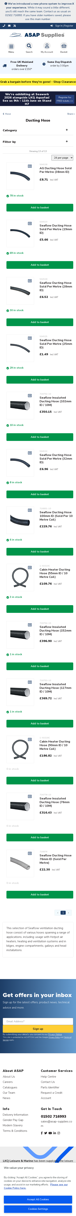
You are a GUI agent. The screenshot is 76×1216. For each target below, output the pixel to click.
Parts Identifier (50, 1087)
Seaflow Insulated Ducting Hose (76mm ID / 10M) (55, 802)
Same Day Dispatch (59, 63)
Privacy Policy (54, 1037)
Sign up (38, 1029)
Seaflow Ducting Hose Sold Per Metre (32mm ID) (56, 458)
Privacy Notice (55, 1034)
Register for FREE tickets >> (65, 99)
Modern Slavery (13, 1125)
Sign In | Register (61, 25)
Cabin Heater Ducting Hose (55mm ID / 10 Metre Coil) (55, 573)
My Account (47, 47)
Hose (8, 113)
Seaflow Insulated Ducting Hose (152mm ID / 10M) (55, 630)
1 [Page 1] (63, 912)
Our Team (9, 1093)
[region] (38, 1189)
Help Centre (48, 1076)
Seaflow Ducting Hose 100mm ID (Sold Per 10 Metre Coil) (56, 516)
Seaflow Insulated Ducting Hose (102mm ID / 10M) (55, 401)
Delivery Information (15, 1115)
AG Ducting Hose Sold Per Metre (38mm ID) (56, 170)
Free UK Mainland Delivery (21, 65)
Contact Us (48, 1082)
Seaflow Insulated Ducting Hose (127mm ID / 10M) (55, 688)
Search (29, 47)
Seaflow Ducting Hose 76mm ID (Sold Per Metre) (56, 859)
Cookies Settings (38, 1209)
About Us (9, 1076)
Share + (71, 113)
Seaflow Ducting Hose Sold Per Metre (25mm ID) (56, 344)
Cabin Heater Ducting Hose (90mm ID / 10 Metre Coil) (55, 745)
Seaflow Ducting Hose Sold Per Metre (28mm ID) (56, 286)
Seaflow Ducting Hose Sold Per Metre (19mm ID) (56, 229)
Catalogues (10, 1087)
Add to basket (40, 207)
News (6, 1098)
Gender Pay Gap (13, 1120)
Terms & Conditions (15, 1131)
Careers (8, 1082)
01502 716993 (53, 1116)
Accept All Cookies (38, 1199)
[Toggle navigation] (11, 48)
